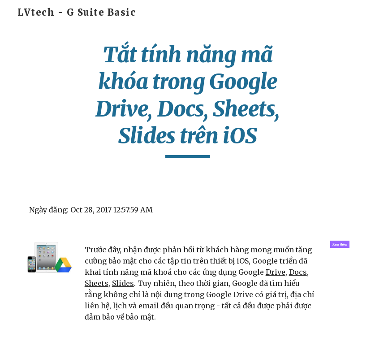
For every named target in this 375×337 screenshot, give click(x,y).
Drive (275, 272)
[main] (187, 99)
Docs (298, 272)
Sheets (96, 283)
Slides (123, 283)
